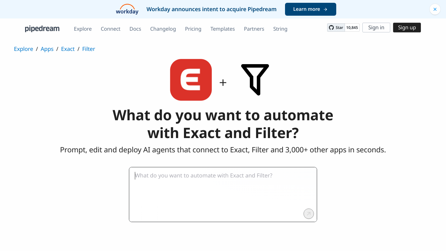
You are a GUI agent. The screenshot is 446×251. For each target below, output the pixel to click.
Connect (110, 28)
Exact (68, 49)
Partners (254, 28)
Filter (88, 49)
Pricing (193, 28)
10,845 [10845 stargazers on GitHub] (352, 27)
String (280, 28)
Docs (135, 28)
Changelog (163, 28)
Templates (222, 28)
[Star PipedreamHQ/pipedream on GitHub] (336, 27)
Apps (47, 49)
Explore (83, 28)
